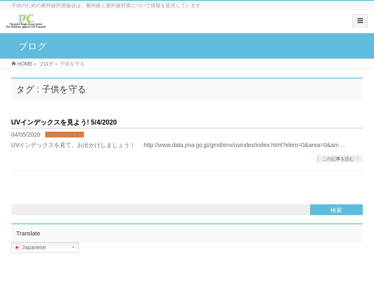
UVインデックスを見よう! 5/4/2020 (64, 122)
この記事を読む (338, 158)
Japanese (30, 247)
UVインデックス (64, 134)
